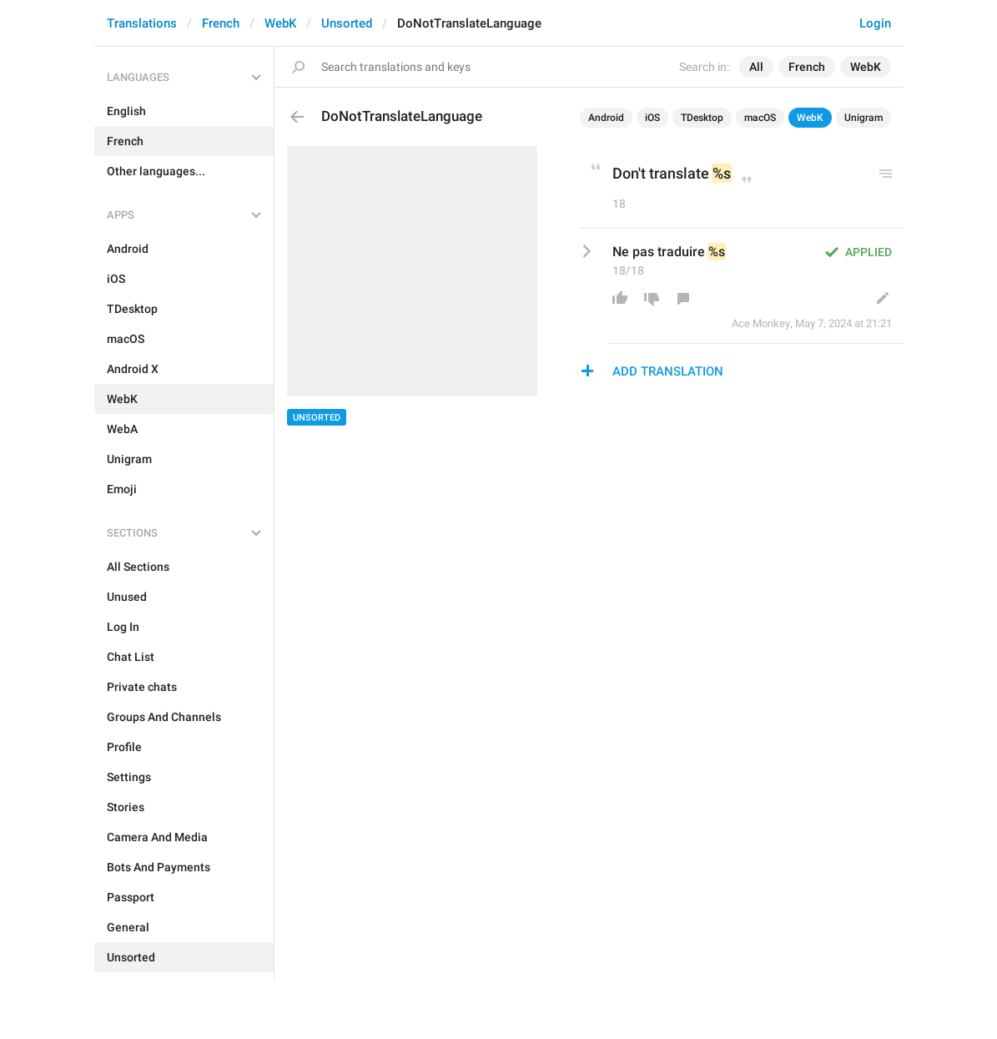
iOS (652, 118)
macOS (760, 118)
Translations (142, 23)
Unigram (863, 118)
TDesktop (702, 118)
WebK (280, 23)
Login (875, 23)
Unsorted (346, 23)
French (220, 23)
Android (606, 118)
